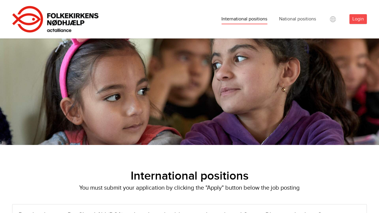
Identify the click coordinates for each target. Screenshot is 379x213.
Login (358, 19)
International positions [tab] (244, 19)
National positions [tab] (297, 19)
